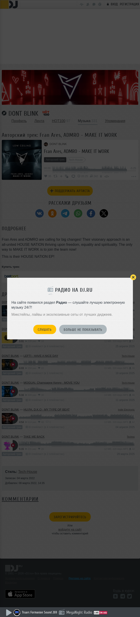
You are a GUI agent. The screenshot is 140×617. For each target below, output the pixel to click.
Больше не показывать (83, 329)
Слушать (45, 329)
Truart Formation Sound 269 (39, 612)
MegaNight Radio (79, 612)
